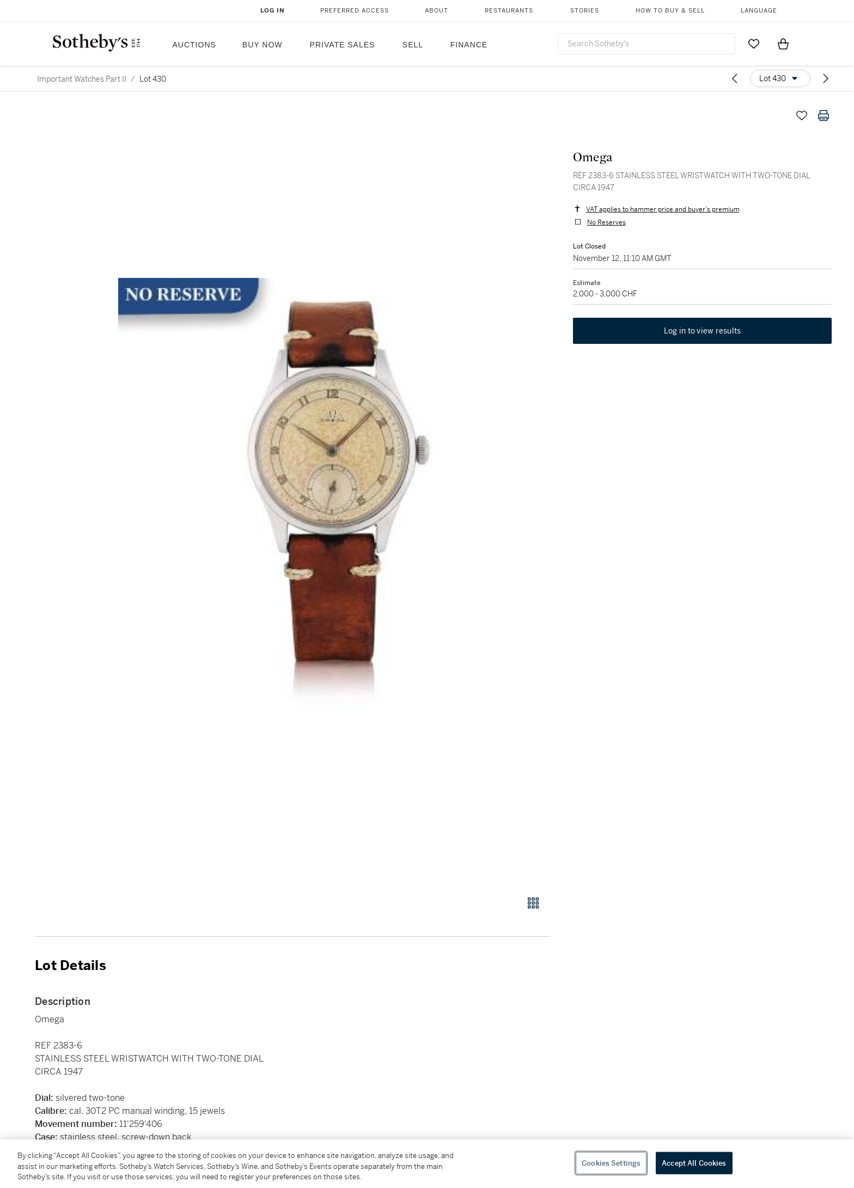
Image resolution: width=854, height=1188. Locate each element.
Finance (468, 44)
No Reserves (606, 222)
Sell (412, 44)
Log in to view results (702, 331)
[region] (427, 1163)
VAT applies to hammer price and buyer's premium (662, 209)
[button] (334, 494)
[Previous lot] (735, 78)
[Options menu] (780, 78)
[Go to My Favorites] (753, 43)
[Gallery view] (533, 903)
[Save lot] (801, 115)
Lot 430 (152, 79)
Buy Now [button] (262, 44)
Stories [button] (584, 10)
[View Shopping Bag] (783, 43)
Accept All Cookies (694, 1162)
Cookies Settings (611, 1162)
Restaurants (509, 10)
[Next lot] (826, 78)
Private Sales (342, 44)
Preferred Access (354, 10)
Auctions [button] (194, 44)
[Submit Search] (722, 43)
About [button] (436, 10)
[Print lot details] (823, 115)
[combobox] (646, 43)
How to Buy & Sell (670, 10)
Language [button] (759, 10)
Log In (272, 10)
